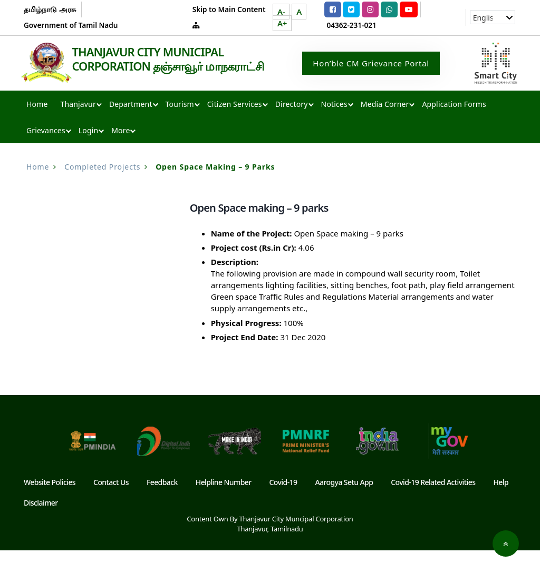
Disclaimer (41, 535)
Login (88, 163)
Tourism (180, 137)
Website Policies (49, 515)
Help (500, 515)
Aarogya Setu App (344, 515)
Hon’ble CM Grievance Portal (371, 79)
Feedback (162, 515)
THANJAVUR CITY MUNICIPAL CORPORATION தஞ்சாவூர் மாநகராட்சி (104, 101)
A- (281, 11)
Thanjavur (77, 137)
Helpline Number (224, 515)
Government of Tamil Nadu (71, 25)
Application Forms (454, 137)
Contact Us (111, 515)
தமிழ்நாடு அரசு (50, 9)
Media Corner (385, 137)
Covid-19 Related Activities (433, 515)
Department (130, 137)
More (120, 163)
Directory (291, 137)
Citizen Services (234, 137)
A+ (282, 23)
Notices (334, 137)
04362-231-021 (352, 25)
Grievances (45, 163)
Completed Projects (102, 199)
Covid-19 (283, 515)
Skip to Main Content (229, 9)
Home (36, 137)
